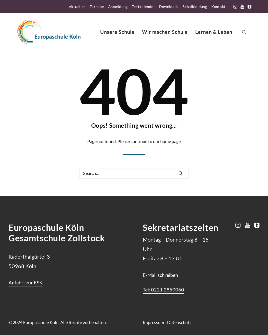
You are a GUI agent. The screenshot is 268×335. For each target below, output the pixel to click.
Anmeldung (118, 6)
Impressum (153, 322)
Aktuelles (77, 6)
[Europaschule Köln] (48, 32)
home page (170, 141)
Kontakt (218, 6)
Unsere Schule (117, 32)
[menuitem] (77, 6)
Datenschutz (179, 322)
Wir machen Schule (165, 32)
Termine (97, 6)
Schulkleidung (195, 6)
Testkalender (143, 6)
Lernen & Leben (213, 32)
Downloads (169, 6)
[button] (235, 6)
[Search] (134, 173)
